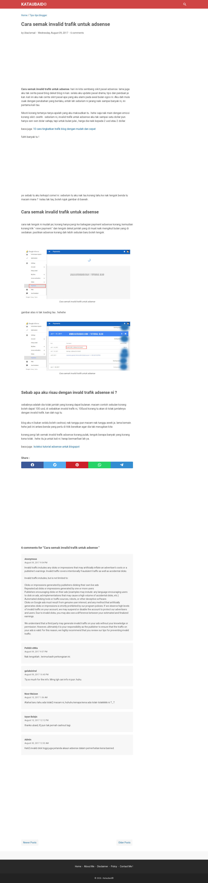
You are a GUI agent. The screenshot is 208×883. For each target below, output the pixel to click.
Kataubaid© (34, 4)
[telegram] (122, 465)
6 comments (77, 33)
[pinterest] (77, 465)
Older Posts (124, 842)
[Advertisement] (77, 62)
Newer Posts (29, 842)
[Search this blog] (185, 4)
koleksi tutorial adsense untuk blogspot (56, 446)
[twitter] (55, 465)
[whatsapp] (99, 465)
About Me (89, 866)
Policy (114, 866)
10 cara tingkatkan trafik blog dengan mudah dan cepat (64, 129)
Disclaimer (102, 866)
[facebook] (32, 465)
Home (78, 866)
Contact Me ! (126, 866)
